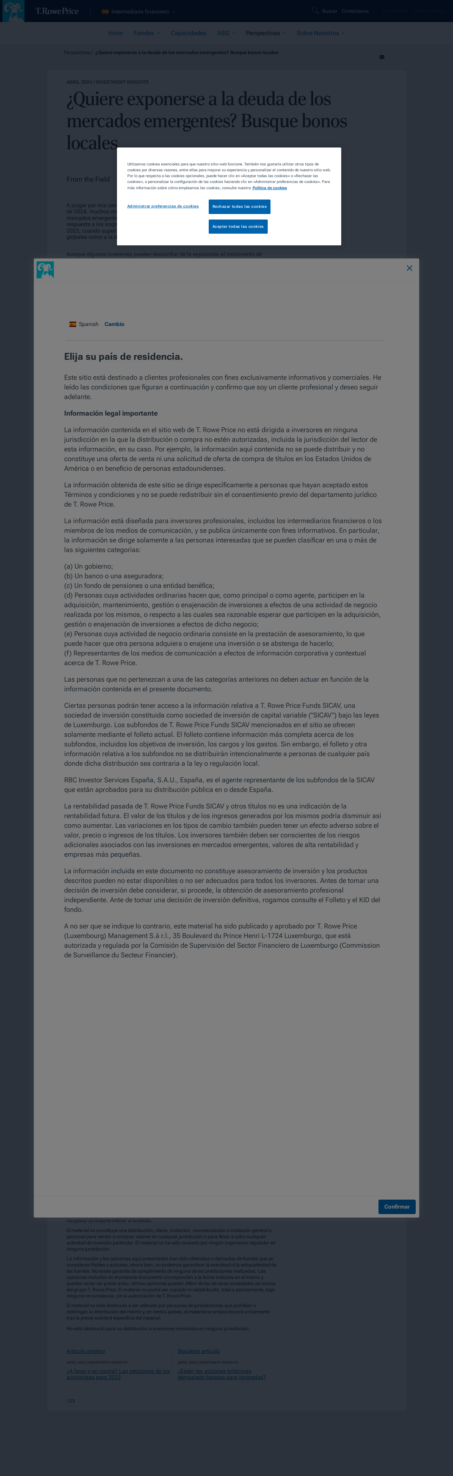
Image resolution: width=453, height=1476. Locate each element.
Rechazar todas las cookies (240, 206)
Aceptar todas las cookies (238, 226)
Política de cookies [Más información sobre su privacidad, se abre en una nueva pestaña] (270, 187)
